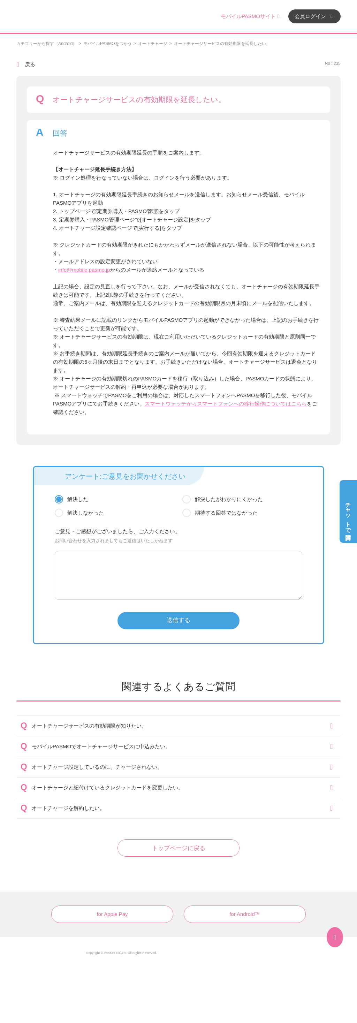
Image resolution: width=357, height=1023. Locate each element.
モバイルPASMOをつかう (107, 43)
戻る (30, 64)
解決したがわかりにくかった (229, 499)
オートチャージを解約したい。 (68, 808)
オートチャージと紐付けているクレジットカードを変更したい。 (107, 787)
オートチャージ (152, 43)
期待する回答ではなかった (226, 513)
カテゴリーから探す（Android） (46, 43)
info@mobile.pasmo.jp (84, 270)
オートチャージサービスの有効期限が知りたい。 (89, 726)
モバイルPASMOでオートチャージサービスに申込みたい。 (101, 746)
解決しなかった (85, 513)
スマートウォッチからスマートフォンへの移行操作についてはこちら (226, 404)
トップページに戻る (178, 848)
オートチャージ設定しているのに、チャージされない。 (97, 767)
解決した (77, 499)
